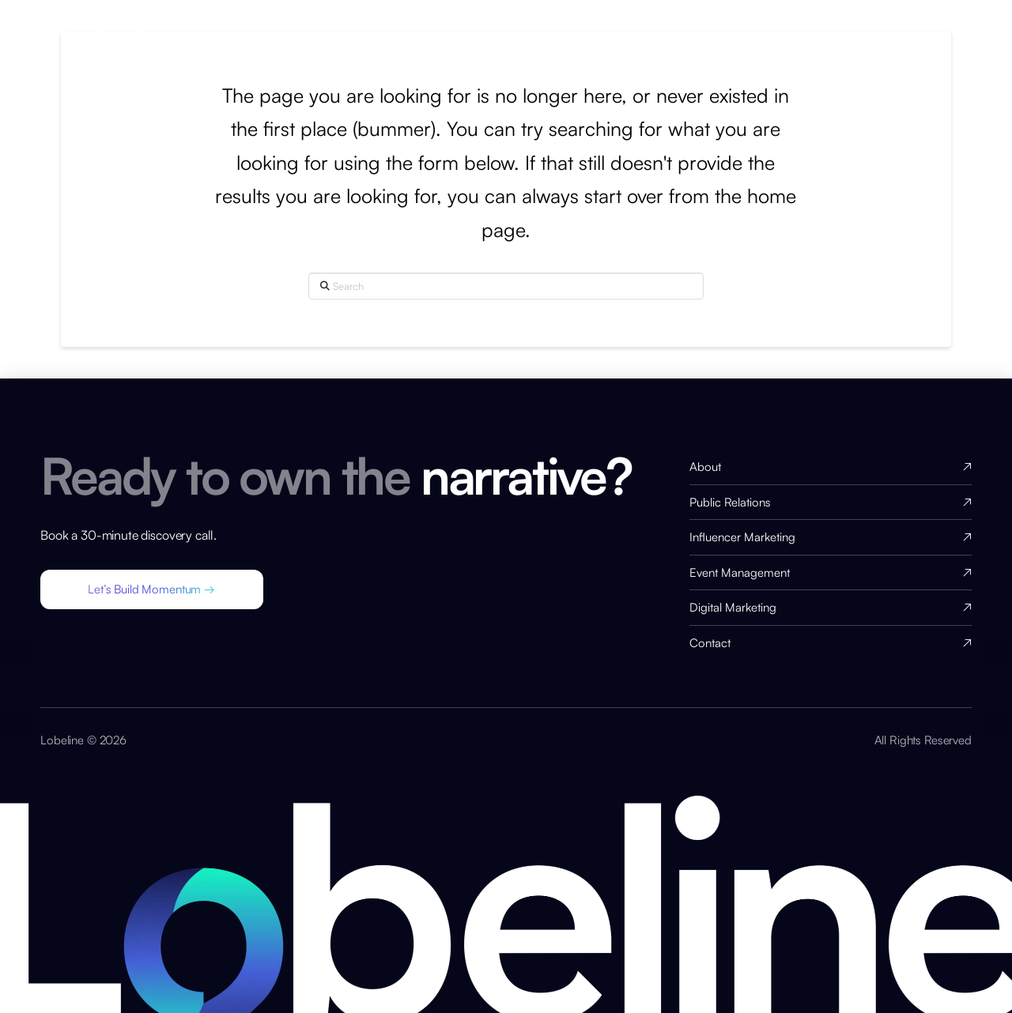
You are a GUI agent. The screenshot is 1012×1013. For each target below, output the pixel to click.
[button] (151, 589)
